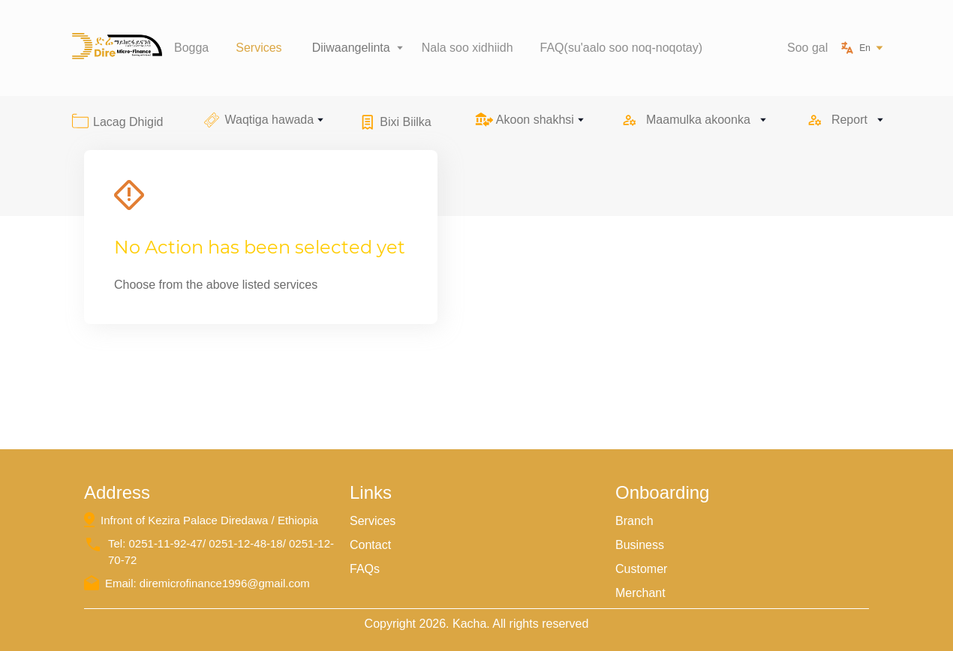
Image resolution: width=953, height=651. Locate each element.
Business (639, 544)
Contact (370, 544)
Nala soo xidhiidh (467, 47)
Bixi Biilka (405, 122)
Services (258, 47)
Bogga (191, 47)
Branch (634, 520)
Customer (641, 568)
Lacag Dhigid (128, 122)
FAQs (365, 568)
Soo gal (807, 47)
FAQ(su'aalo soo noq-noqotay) (621, 47)
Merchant (640, 592)
